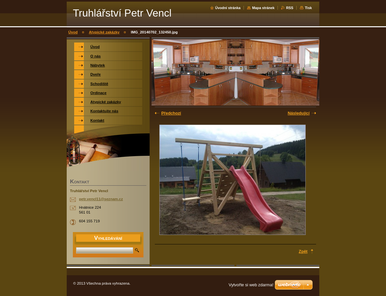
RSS (289, 8)
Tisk (308, 8)
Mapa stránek (263, 8)
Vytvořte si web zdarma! (251, 284)
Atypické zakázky (104, 32)
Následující (299, 113)
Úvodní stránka (228, 8)
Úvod (73, 32)
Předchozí (171, 113)
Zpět (303, 251)
